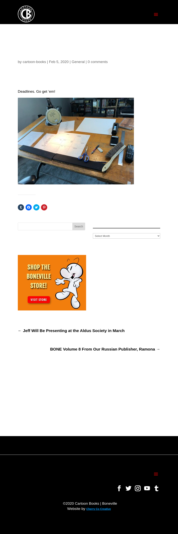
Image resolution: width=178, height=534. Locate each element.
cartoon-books (34, 62)
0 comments (98, 62)
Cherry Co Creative (98, 508)
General (78, 62)
